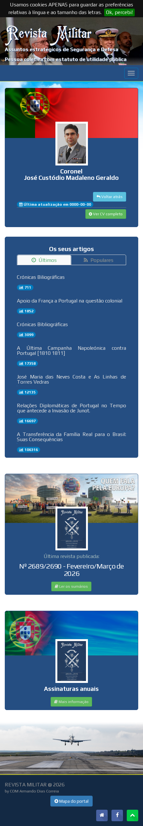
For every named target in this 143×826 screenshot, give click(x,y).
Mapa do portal (71, 801)
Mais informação (71, 702)
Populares (98, 260)
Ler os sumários (71, 586)
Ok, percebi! (119, 12)
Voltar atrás (110, 197)
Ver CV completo (106, 214)
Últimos (44, 260)
